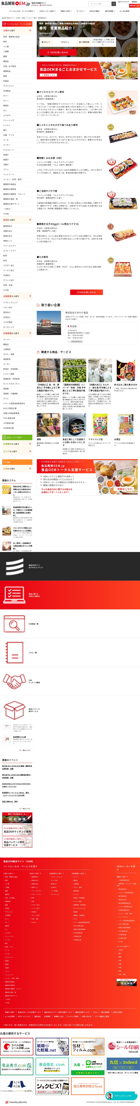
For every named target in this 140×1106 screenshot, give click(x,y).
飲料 (5, 41)
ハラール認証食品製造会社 (14, 403)
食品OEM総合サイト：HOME (11, 18)
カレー (6, 100)
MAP (87, 333)
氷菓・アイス (8, 135)
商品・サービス (27, 18)
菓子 (5, 130)
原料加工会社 (123, 900)
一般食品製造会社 (76, 341)
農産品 (6, 61)
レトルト (7, 125)
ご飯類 (6, 51)
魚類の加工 (7, 236)
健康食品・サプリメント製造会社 (126, 885)
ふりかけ (7, 115)
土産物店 (7, 349)
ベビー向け (7, 307)
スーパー (7, 339)
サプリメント (8, 85)
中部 (120, 960)
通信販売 (7, 359)
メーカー (7, 364)
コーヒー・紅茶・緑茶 (12, 179)
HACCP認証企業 (10, 408)
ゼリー (6, 95)
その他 (6, 213)
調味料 (6, 105)
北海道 (121, 950)
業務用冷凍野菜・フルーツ (14, 194)
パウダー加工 (8, 265)
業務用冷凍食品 (9, 184)
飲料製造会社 (123, 889)
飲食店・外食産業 (10, 369)
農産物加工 (7, 226)
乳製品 (6, 81)
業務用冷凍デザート (11, 204)
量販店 (6, 344)
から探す (9, 30)
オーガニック (8, 327)
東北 (120, 953)
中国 (120, 967)
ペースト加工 (8, 270)
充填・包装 (7, 285)
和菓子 (6, 154)
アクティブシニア (10, 302)
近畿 (120, 964)
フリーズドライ (9, 245)
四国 (120, 971)
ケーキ (6, 140)
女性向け (7, 317)
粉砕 (5, 255)
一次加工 (7, 208)
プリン (6, 169)
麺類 (5, 56)
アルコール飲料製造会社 (126, 893)
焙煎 (5, 260)
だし (5, 110)
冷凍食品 (7, 90)
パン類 (6, 46)
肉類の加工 (7, 231)
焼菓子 (6, 159)
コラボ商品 (7, 322)
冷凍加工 (7, 275)
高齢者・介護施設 (10, 393)
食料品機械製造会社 (125, 903)
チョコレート (8, 149)
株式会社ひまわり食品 (76, 312)
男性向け (7, 312)
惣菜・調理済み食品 (11, 36)
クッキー (7, 145)
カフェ (6, 398)
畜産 (5, 76)
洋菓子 (6, 164)
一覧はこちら (25, 667)
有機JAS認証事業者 (11, 413)
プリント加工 (8, 280)
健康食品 (7, 71)
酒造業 (6, 388)
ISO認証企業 (8, 428)
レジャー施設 (8, 373)
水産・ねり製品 (9, 66)
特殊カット (7, 240)
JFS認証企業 (8, 423)
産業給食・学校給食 (11, 378)
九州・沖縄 (122, 974)
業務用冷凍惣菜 (9, 189)
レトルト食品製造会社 (125, 907)
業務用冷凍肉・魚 (10, 199)
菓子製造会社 (123, 896)
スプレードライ (9, 250)
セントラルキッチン (11, 383)
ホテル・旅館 (8, 354)
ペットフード (8, 174)
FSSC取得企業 (9, 418)
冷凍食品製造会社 (124, 910)
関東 (120, 957)
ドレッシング (8, 120)
